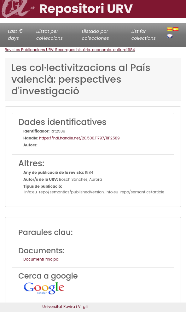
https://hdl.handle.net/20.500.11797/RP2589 (79, 138)
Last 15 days (15, 34)
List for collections (143, 34)
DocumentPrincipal (41, 259)
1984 (130, 49)
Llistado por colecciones (95, 34)
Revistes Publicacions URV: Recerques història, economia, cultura (65, 49)
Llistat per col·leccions (49, 34)
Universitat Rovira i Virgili (65, 306)
